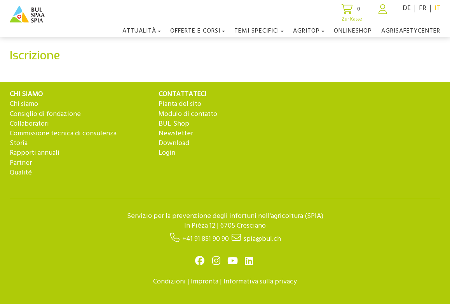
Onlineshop (353, 31)
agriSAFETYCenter (410, 31)
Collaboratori (29, 124)
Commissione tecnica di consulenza (63, 133)
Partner (21, 163)
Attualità (141, 31)
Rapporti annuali (34, 153)
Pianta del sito (180, 104)
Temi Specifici (259, 31)
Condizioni (169, 281)
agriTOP (308, 31)
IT (437, 8)
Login (167, 153)
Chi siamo (24, 104)
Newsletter (176, 133)
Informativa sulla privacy (260, 281)
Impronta (204, 281)
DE (407, 8)
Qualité (21, 172)
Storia (19, 143)
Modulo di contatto (188, 114)
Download (174, 143)
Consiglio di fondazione (45, 114)
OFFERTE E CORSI (197, 31)
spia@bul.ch (262, 239)
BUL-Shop (174, 124)
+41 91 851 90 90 (205, 239)
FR (422, 8)
